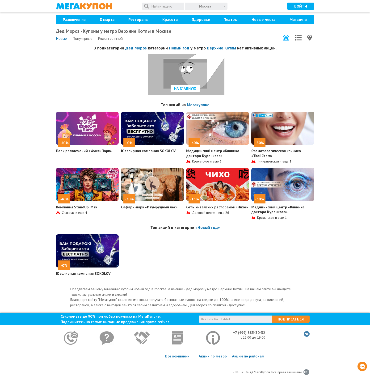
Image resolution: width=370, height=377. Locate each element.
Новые (61, 38)
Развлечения (74, 19)
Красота (170, 19)
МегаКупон (84, 6)
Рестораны (138, 19)
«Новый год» (207, 227)
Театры (231, 19)
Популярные (82, 38)
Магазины (298, 19)
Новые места (263, 19)
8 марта (107, 19)
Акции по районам (248, 356)
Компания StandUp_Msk (76, 207)
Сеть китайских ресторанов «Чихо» (217, 207)
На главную (185, 88)
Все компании (177, 356)
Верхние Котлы (221, 48)
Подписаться (291, 319)
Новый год (179, 48)
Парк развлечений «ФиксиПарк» (84, 150)
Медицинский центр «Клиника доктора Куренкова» (212, 153)
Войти (300, 6)
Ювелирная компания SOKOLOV (148, 150)
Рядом (110, 38)
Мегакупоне (198, 104)
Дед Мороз (136, 48)
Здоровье (201, 19)
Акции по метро (213, 356)
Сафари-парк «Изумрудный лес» (149, 207)
